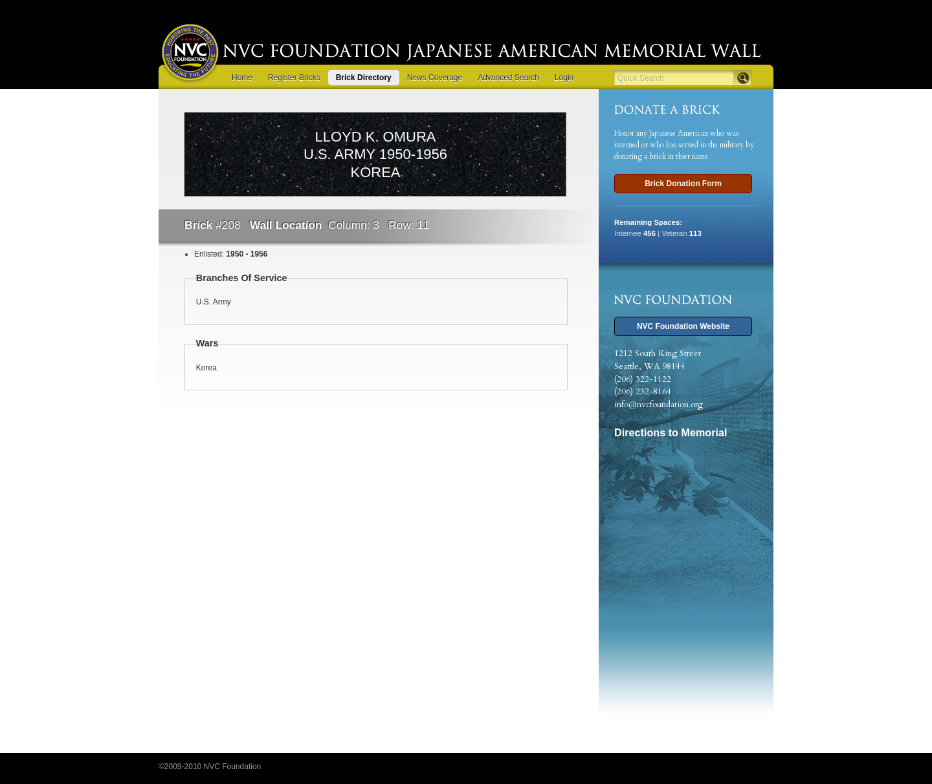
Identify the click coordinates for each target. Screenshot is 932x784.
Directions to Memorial (670, 432)
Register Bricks (294, 77)
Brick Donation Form (683, 183)
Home (242, 77)
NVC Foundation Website (683, 326)
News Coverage (434, 77)
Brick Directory (364, 77)
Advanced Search (508, 77)
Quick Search (640, 78)
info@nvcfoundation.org (658, 404)
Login (564, 77)
